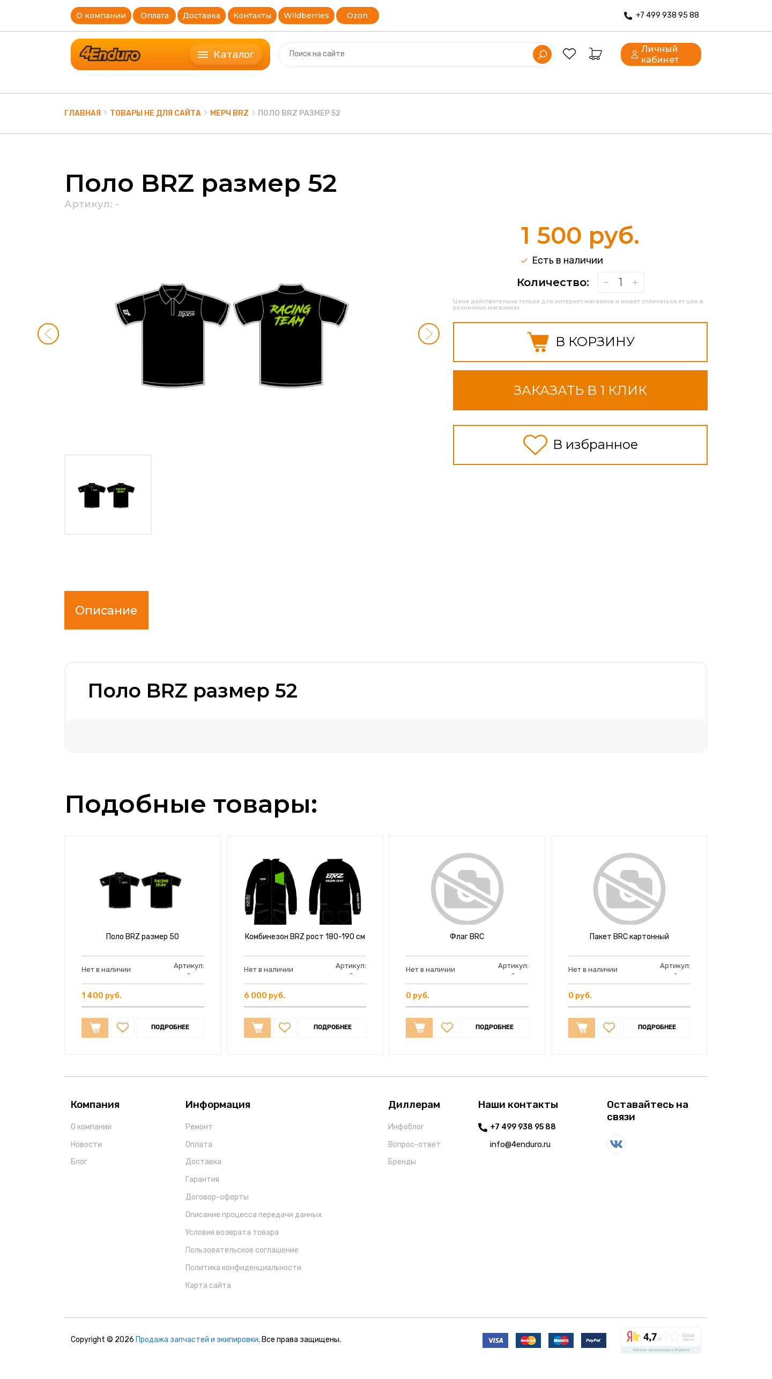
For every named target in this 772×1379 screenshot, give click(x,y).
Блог (79, 1173)
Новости (86, 1155)
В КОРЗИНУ (580, 342)
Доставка (201, 15)
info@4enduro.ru (520, 1155)
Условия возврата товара (232, 1243)
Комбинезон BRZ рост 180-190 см (305, 947)
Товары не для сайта (155, 113)
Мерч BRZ (229, 113)
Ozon (357, 15)
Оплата (154, 15)
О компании (101, 15)
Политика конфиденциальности (243, 1278)
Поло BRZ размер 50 (142, 947)
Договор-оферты (217, 1207)
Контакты (252, 15)
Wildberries (306, 15)
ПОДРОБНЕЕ (170, 1038)
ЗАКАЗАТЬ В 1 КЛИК (580, 390)
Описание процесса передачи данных (253, 1225)
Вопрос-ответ (414, 1155)
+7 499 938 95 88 (523, 1138)
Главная (82, 113)
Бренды (402, 1173)
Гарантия (202, 1190)
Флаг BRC (467, 947)
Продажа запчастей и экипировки (197, 1350)
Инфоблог (406, 1137)
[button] (48, 333)
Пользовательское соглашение (242, 1260)
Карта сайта (208, 1296)
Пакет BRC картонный (629, 947)
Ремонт (199, 1137)
